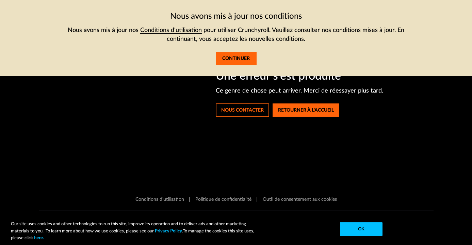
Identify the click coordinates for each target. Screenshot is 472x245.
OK (361, 229)
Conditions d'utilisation (171, 30)
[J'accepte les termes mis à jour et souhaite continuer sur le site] (236, 58)
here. (38, 238)
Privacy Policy (168, 230)
